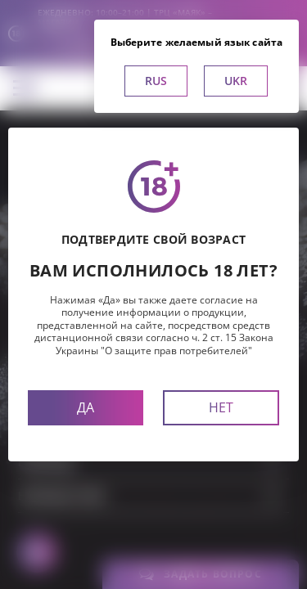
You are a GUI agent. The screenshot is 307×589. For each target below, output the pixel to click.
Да (85, 407)
